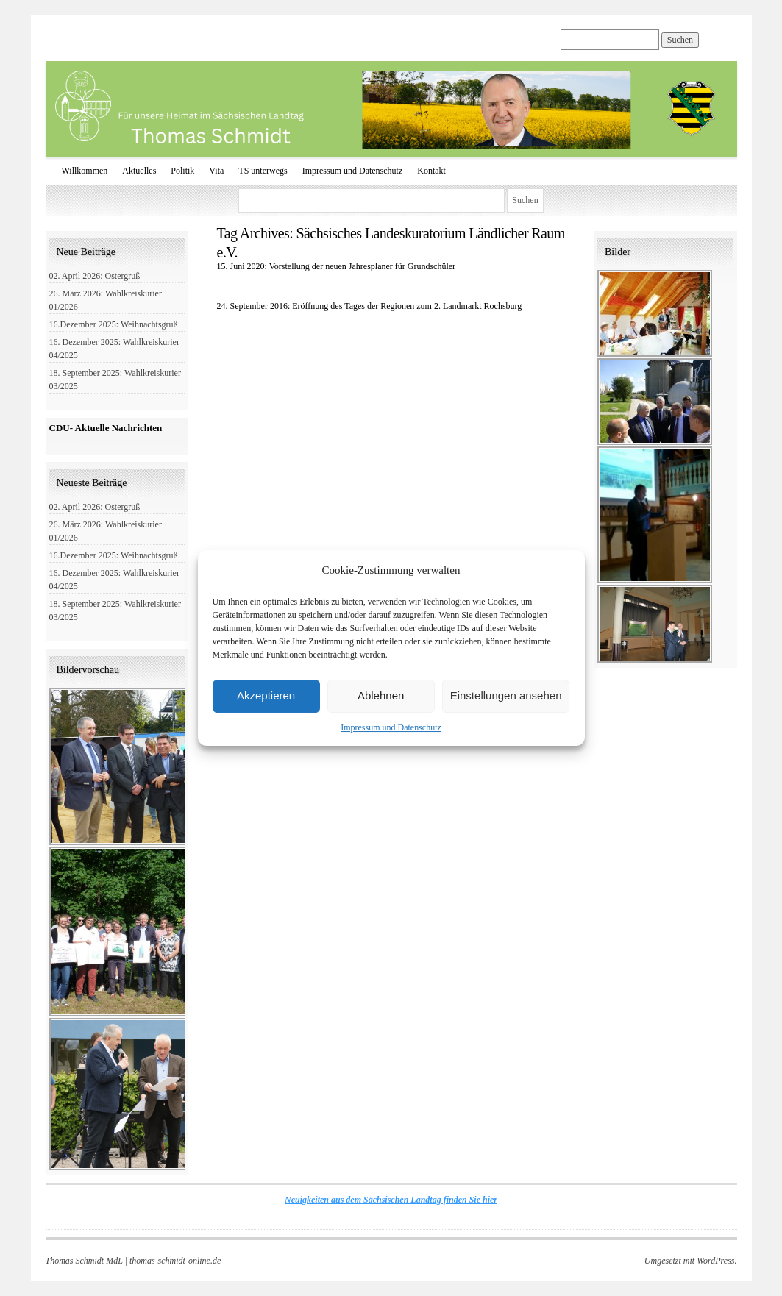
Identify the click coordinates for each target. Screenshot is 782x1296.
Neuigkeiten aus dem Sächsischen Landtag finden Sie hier (391, 1199)
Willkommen (85, 170)
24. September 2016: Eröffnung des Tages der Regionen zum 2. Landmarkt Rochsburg (369, 306)
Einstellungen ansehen (506, 695)
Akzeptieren (266, 695)
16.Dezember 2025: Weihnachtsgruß (113, 324)
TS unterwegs (262, 170)
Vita (216, 170)
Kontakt (431, 170)
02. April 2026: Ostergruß (95, 276)
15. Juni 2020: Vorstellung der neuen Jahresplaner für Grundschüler (336, 266)
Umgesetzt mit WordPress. (690, 1261)
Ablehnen (381, 695)
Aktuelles (139, 170)
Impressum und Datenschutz (391, 727)
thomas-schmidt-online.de (175, 1261)
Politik (182, 170)
